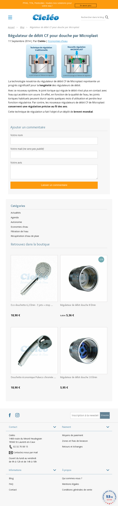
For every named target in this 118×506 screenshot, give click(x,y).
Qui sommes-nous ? (72, 478)
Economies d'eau (57, 41)
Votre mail (27, 148)
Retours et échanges (72, 446)
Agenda (15, 217)
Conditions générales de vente (77, 489)
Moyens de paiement (72, 435)
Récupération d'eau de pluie (25, 236)
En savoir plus (85, 5)
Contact (13, 489)
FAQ (11, 484)
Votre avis (16, 162)
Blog (11, 478)
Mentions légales (70, 484)
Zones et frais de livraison (75, 440)
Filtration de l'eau (19, 231)
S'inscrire (105, 415)
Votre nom (16, 135)
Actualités (16, 213)
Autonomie (16, 222)
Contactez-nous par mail (25, 452)
